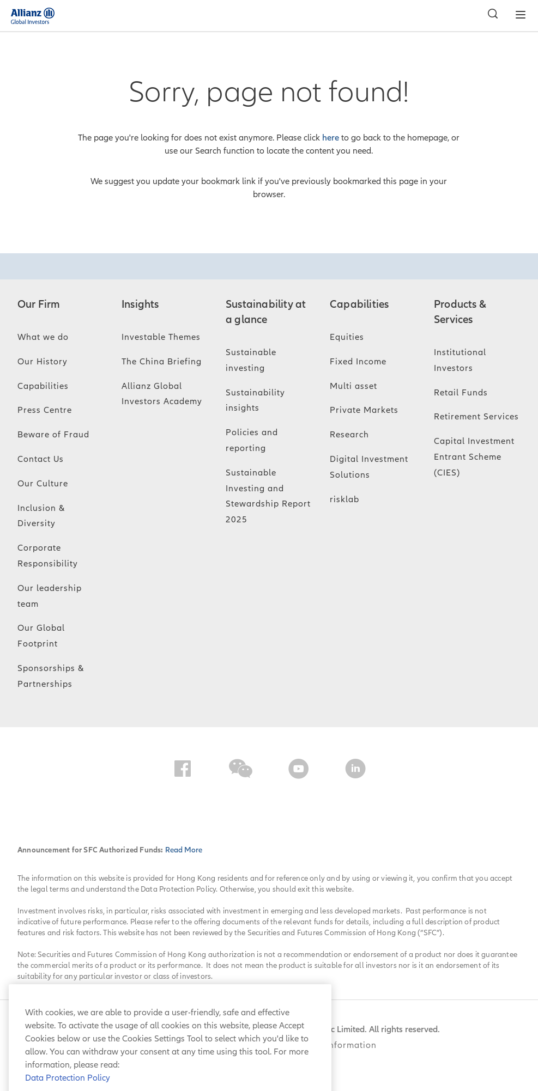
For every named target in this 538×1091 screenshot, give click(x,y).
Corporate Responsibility (47, 556)
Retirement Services (476, 416)
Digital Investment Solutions (369, 467)
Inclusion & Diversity (41, 516)
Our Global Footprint (41, 636)
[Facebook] (182, 771)
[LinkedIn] (355, 771)
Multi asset (353, 386)
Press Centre (44, 410)
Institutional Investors (460, 360)
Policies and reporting (252, 440)
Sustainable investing (251, 360)
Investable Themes (161, 337)
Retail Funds (461, 392)
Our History (42, 361)
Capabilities (43, 386)
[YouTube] (298, 771)
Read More (183, 850)
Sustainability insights (255, 400)
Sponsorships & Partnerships (50, 676)
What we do (43, 337)
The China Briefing (162, 361)
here (330, 137)
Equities (347, 337)
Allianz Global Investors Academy (162, 394)
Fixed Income (358, 361)
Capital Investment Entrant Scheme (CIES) (474, 457)
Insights (140, 304)
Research (349, 434)
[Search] (490, 15)
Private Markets (364, 410)
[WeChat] (240, 771)
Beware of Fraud (53, 434)
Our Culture (42, 483)
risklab (344, 499)
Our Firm (39, 304)
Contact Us (40, 459)
